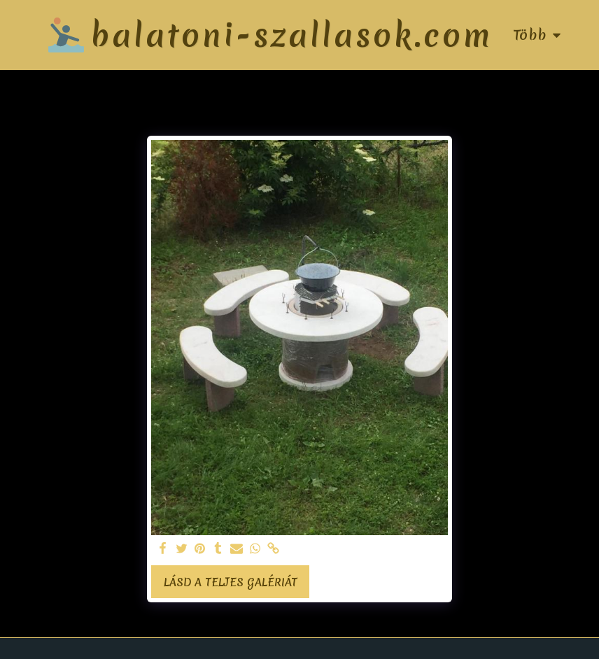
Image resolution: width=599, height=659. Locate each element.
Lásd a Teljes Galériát (230, 582)
